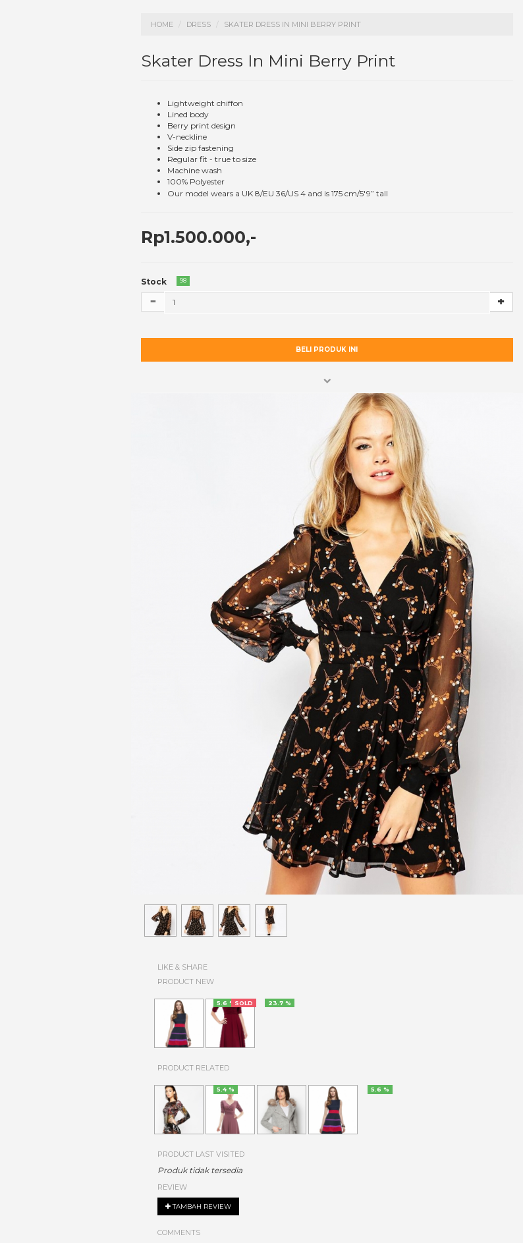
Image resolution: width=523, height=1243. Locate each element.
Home (162, 24)
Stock (154, 282)
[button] (327, 381)
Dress (198, 24)
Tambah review (198, 1206)
